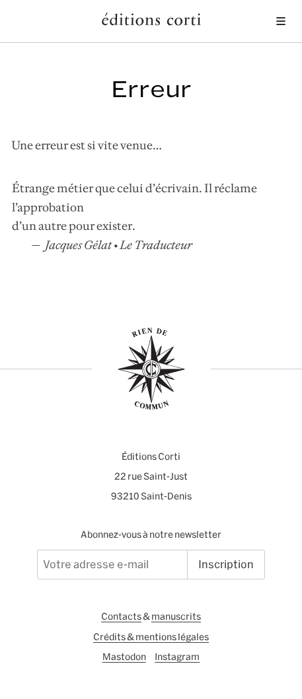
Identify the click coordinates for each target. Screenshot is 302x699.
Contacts (121, 616)
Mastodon (124, 656)
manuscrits (176, 616)
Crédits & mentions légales (151, 637)
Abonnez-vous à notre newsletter (151, 534)
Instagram (177, 656)
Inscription (226, 564)
